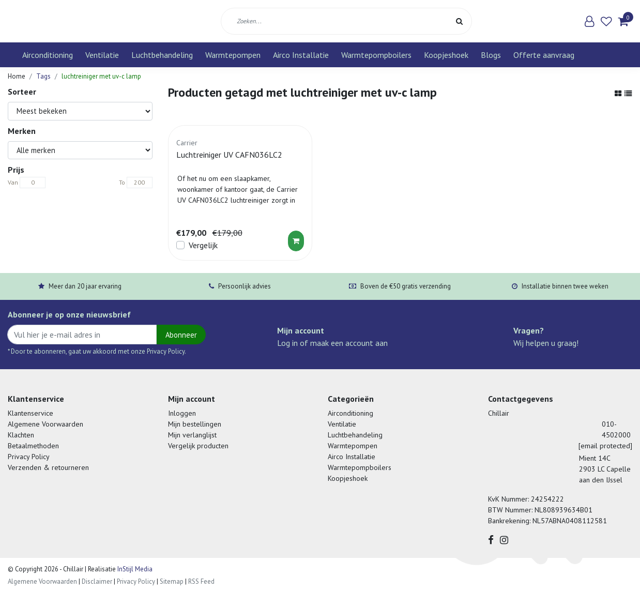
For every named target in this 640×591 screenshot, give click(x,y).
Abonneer (181, 335)
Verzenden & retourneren (48, 467)
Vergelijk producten (198, 445)
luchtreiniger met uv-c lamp (101, 76)
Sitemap (172, 581)
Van (13, 182)
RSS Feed (201, 581)
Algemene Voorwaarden (45, 424)
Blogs (491, 55)
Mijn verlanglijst (192, 435)
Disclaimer (97, 581)
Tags (43, 76)
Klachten (21, 435)
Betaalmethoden (33, 445)
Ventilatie (102, 55)
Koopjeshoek (446, 55)
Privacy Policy (29, 456)
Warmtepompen (233, 55)
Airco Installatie (301, 55)
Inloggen (182, 413)
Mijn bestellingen (194, 424)
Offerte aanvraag (543, 55)
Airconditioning (47, 55)
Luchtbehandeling (162, 55)
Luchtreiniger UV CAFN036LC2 (229, 154)
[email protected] (605, 445)
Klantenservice (30, 413)
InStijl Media (134, 569)
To (122, 182)
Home (16, 76)
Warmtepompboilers (376, 55)
